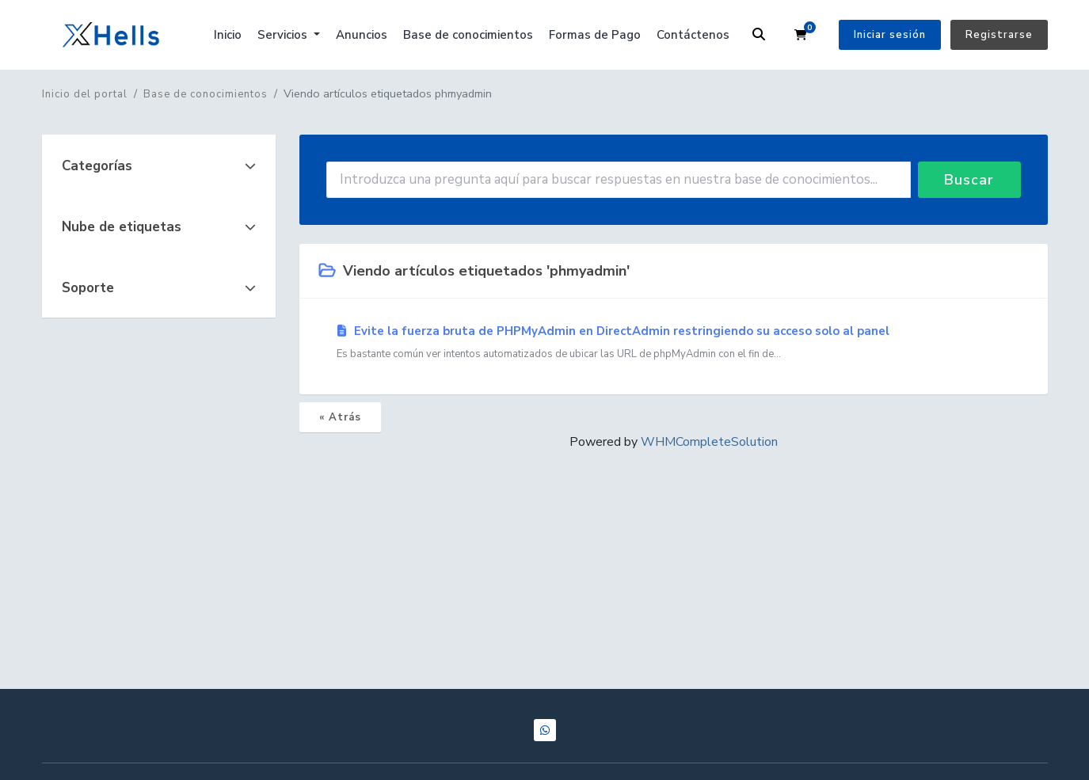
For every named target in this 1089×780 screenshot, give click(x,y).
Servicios (283, 35)
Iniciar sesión (890, 35)
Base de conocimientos (468, 35)
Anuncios (361, 35)
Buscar (969, 179)
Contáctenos (693, 35)
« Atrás (340, 417)
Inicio (228, 35)
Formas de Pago (595, 35)
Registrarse (999, 35)
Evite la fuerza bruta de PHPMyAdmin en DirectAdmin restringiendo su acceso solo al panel (674, 343)
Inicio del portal (85, 94)
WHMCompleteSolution (709, 442)
